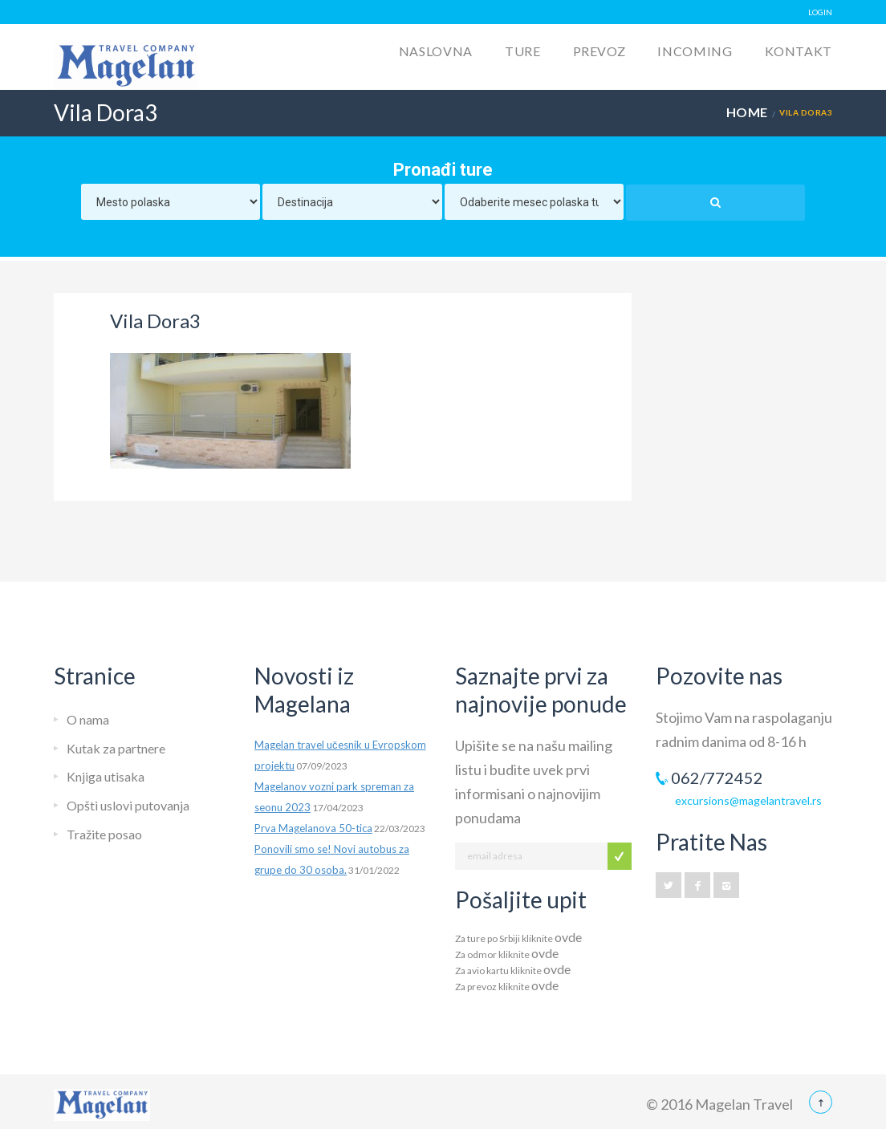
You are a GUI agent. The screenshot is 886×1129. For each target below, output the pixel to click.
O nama (88, 719)
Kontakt (798, 51)
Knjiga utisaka (105, 776)
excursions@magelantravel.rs (748, 800)
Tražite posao (104, 834)
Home (747, 112)
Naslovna (436, 51)
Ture (523, 51)
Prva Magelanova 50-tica (313, 828)
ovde (568, 936)
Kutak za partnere (116, 748)
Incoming (694, 51)
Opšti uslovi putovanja (128, 805)
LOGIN (820, 12)
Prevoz (599, 51)
